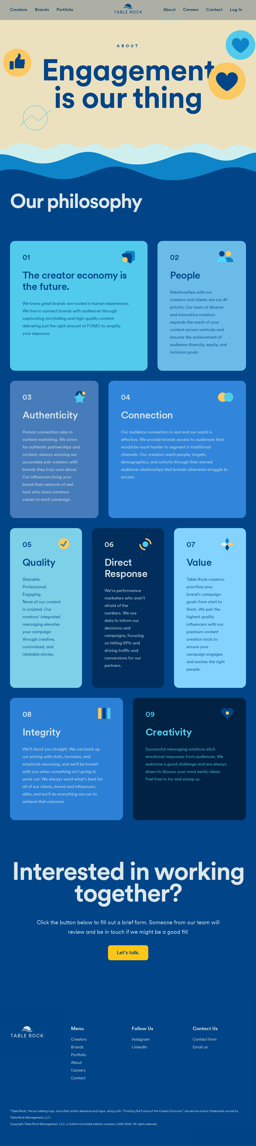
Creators (19, 9)
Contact (214, 9)
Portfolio (65, 9)
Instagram (141, 1039)
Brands (42, 9)
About (169, 9)
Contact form (205, 1039)
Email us (200, 1046)
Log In (236, 9)
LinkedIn (139, 1046)
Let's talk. (128, 952)
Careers (190, 9)
